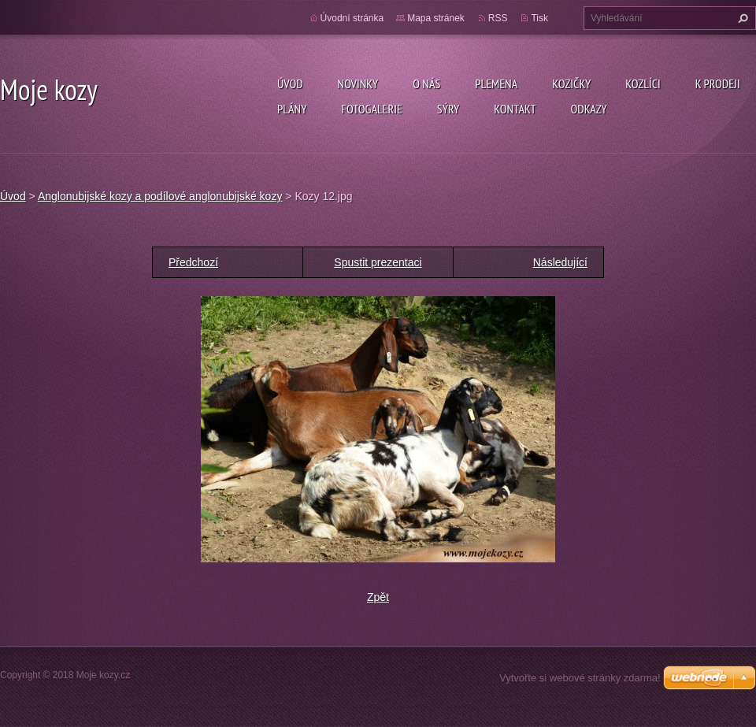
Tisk (539, 18)
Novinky (358, 83)
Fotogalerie (371, 109)
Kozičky (571, 83)
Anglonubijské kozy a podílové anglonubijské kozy (160, 196)
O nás (426, 83)
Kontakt (515, 109)
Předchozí (193, 262)
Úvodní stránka (352, 18)
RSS (498, 18)
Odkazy (589, 109)
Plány (291, 109)
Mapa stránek (436, 18)
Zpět (378, 597)
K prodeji (717, 83)
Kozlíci (643, 83)
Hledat (741, 18)
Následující (560, 262)
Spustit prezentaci (377, 262)
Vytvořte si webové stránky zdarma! (580, 678)
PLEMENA (496, 83)
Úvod (290, 83)
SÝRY (448, 109)
